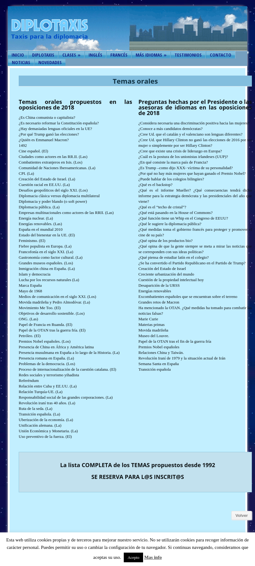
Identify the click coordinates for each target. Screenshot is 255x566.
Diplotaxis (43, 55)
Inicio (18, 55)
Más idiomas (151, 55)
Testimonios (188, 55)
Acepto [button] (133, 557)
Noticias (21, 62)
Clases (71, 55)
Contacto (220, 55)
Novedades (50, 62)
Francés (119, 55)
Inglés (95, 55)
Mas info (153, 557)
